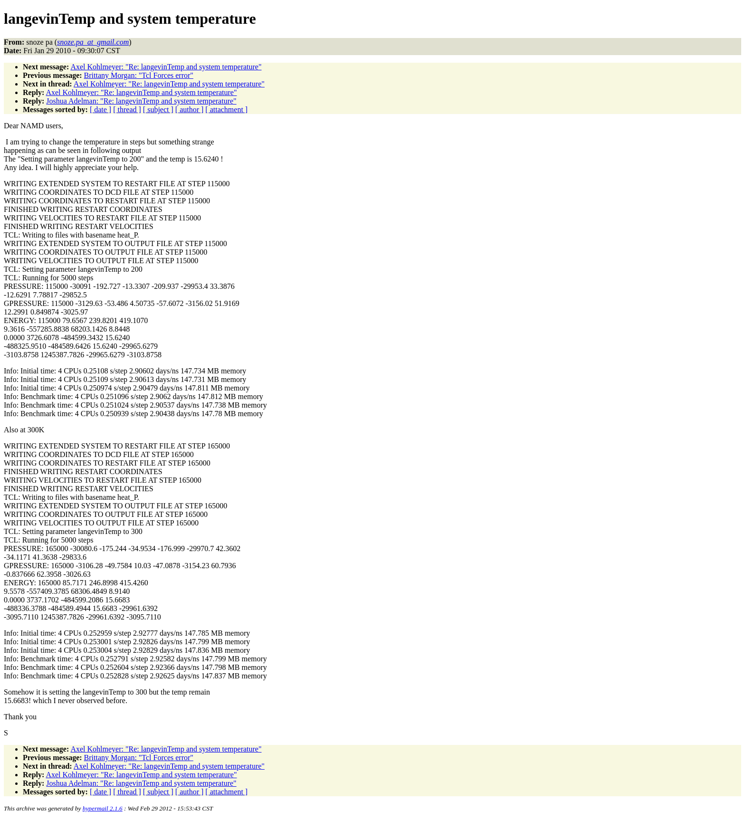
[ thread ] (127, 109)
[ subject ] (158, 109)
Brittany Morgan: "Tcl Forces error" (138, 75)
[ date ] (100, 109)
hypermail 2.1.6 (103, 808)
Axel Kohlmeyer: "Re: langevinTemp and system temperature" (165, 67)
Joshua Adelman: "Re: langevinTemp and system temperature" (141, 101)
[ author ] (189, 109)
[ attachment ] (226, 109)
